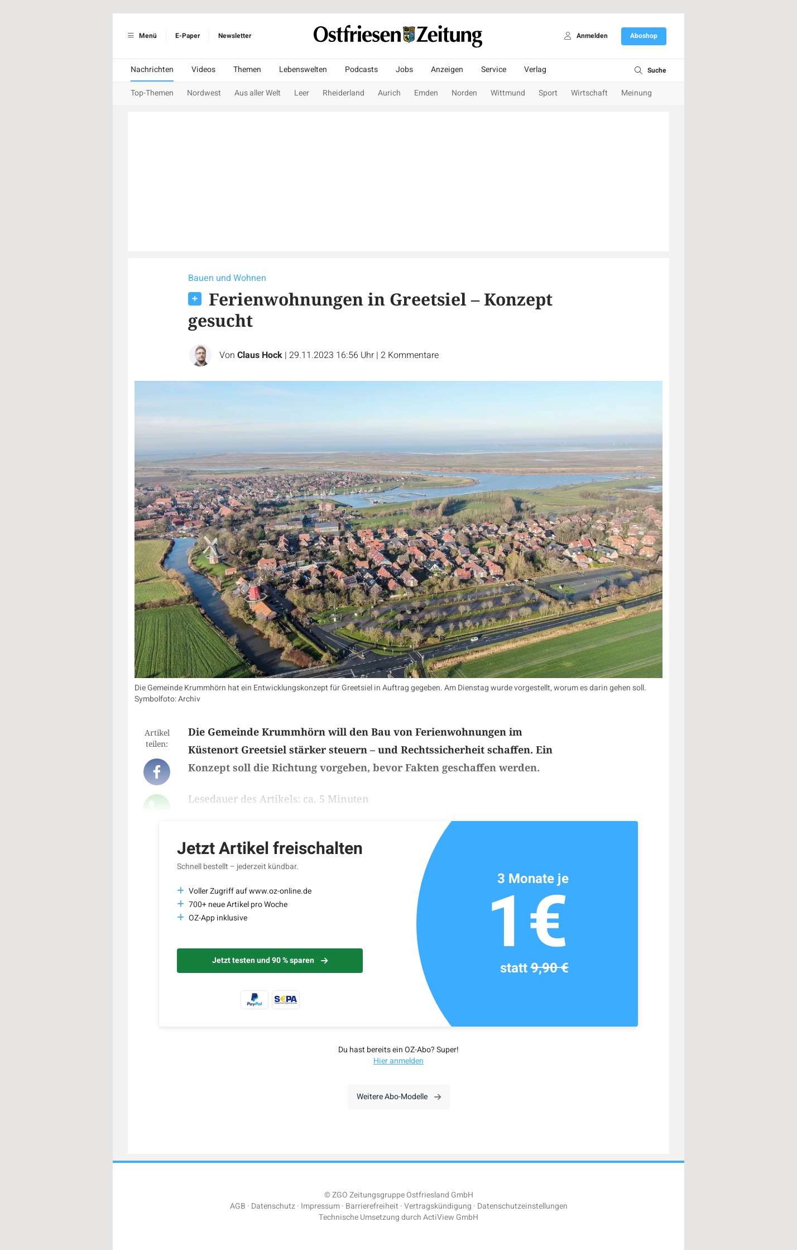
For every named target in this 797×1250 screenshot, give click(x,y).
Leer (301, 93)
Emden (426, 93)
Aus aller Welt (257, 93)
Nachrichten (152, 69)
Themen (247, 69)
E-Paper (187, 35)
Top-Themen (152, 93)
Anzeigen (447, 69)
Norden (464, 93)
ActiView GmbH (450, 1217)
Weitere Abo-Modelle (399, 1097)
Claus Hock (259, 355)
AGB (238, 1206)
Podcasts (361, 69)
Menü (140, 35)
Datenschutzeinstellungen (522, 1206)
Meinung (636, 93)
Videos (203, 69)
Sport (548, 93)
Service (493, 69)
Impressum (320, 1206)
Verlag (535, 69)
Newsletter (234, 35)
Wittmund (508, 93)
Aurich (389, 93)
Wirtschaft (589, 93)
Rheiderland (343, 93)
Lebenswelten (303, 69)
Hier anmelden (398, 1061)
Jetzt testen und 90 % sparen (270, 960)
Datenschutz (273, 1206)
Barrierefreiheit (371, 1206)
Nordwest (204, 93)
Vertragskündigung (438, 1206)
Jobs (404, 69)
